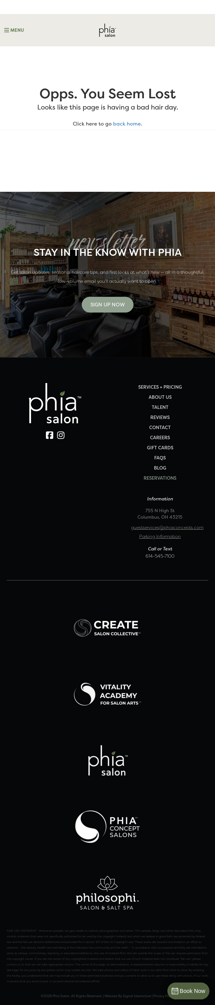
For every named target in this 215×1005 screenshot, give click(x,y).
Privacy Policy (163, 995)
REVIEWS (160, 417)
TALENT (160, 407)
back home (127, 123)
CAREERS (160, 437)
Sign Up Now (107, 304)
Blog (160, 468)
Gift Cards (160, 448)
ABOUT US (160, 397)
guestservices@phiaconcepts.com (167, 527)
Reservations (160, 478)
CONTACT (160, 427)
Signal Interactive (137, 995)
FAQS (160, 458)
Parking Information (160, 536)
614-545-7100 (160, 556)
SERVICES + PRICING (160, 387)
